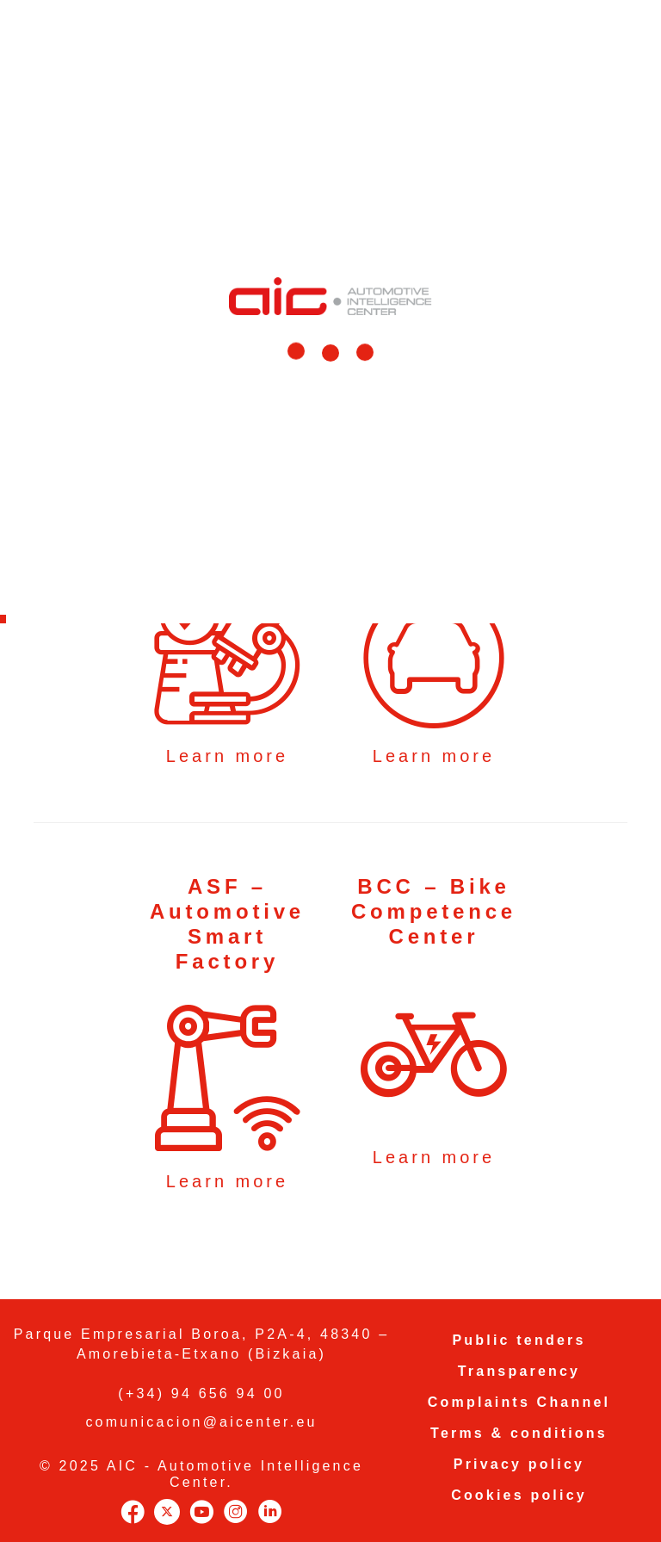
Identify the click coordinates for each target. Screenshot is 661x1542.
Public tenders (518, 1340)
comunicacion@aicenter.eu (201, 1422)
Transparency (519, 1371)
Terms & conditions (519, 1433)
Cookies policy (519, 1495)
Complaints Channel (519, 1402)
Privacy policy (519, 1464)
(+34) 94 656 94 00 (201, 1393)
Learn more (227, 755)
